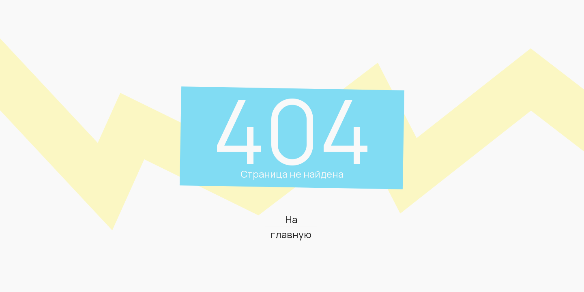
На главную (291, 227)
